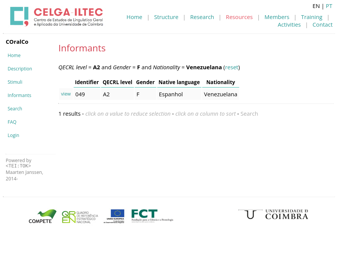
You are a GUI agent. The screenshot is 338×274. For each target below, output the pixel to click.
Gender (145, 82)
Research (202, 17)
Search (15, 108)
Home (134, 17)
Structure (166, 17)
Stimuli (15, 82)
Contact (322, 24)
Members (276, 17)
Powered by (18, 163)
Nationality (220, 82)
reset (231, 67)
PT (329, 6)
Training (311, 17)
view (66, 94)
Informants (19, 95)
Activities (289, 24)
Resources (239, 17)
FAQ (12, 122)
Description (20, 68)
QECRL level (117, 82)
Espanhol (171, 94)
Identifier (87, 82)
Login (13, 135)
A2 (106, 94)
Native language (179, 82)
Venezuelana (220, 94)
